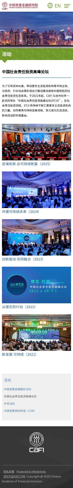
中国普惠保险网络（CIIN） (20, 410)
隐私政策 (9, 471)
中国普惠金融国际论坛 (17, 389)
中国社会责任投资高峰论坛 (20, 396)
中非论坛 (9, 403)
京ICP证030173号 (14, 476)
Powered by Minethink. (31, 471)
